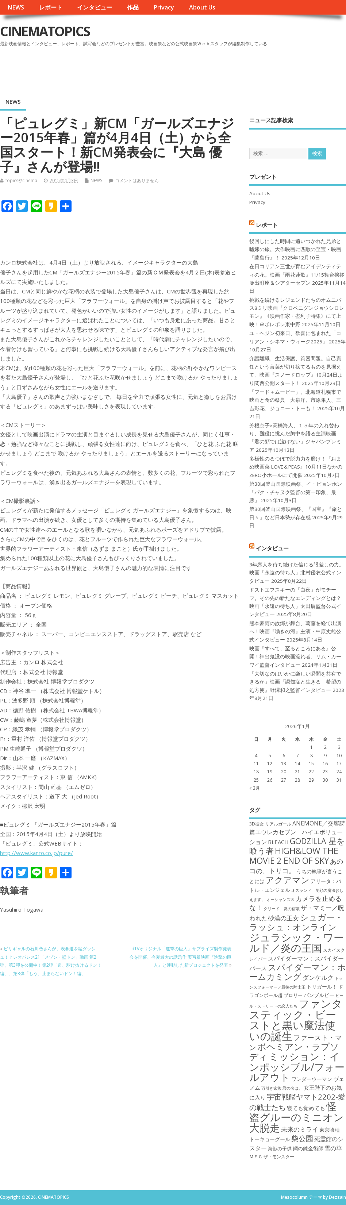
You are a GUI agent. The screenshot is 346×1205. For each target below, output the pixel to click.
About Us (202, 7)
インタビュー (94, 7)
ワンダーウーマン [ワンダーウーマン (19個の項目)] (311, 1078)
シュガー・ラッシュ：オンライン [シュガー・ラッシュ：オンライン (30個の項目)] (296, 922)
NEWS (15, 7)
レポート (50, 7)
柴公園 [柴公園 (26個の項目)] (302, 1138)
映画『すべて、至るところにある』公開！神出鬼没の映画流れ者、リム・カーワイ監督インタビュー (295, 656)
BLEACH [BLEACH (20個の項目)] (278, 842)
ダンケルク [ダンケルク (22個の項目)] (318, 977)
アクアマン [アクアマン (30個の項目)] (288, 880)
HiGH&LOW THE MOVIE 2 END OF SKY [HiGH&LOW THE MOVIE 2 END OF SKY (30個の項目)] (293, 855)
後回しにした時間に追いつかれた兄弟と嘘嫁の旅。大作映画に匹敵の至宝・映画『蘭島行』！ (295, 249)
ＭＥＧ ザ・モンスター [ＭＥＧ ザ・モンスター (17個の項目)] (271, 1157)
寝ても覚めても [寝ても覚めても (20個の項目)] (306, 1108)
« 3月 (254, 788)
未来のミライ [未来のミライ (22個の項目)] (299, 1129)
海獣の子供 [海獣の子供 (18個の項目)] (280, 1148)
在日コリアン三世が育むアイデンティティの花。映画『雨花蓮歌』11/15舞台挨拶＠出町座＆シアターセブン (297, 274)
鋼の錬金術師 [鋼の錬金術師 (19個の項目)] (308, 1148)
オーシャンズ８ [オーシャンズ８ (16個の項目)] (280, 899)
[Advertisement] (207, 69)
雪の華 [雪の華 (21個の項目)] (333, 1148)
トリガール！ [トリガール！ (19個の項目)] (322, 986)
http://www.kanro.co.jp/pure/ (36, 852)
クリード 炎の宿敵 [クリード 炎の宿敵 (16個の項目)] (282, 908)
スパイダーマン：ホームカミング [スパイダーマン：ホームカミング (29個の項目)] (297, 972)
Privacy (163, 7)
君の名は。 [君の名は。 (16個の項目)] (292, 1088)
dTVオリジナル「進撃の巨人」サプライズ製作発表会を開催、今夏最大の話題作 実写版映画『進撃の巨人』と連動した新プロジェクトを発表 (180, 957)
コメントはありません (137, 180)
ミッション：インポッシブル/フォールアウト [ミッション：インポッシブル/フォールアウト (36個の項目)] (297, 1067)
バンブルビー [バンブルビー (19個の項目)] (319, 995)
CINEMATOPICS (45, 31)
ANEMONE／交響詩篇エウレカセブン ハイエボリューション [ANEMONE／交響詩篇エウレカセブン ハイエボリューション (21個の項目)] (297, 832)
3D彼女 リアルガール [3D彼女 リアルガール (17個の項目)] (270, 824)
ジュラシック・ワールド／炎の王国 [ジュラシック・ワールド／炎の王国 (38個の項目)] (296, 942)
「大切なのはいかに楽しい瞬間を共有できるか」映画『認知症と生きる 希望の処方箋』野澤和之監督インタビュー (295, 681)
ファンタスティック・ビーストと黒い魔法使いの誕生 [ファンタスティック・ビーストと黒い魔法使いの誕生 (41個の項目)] (295, 1019)
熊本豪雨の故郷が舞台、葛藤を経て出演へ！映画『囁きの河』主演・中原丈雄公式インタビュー (295, 631)
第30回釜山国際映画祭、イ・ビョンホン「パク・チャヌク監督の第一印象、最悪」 (295, 492)
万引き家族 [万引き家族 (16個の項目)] (271, 1088)
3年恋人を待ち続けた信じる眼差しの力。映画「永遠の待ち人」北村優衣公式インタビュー (296, 572)
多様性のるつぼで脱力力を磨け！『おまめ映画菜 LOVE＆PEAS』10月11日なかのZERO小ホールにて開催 (295, 466)
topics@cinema (21, 180)
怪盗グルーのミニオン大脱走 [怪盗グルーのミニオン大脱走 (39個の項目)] (296, 1117)
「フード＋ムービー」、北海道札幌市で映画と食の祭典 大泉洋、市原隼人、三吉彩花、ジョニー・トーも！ (295, 400)
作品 (133, 7)
